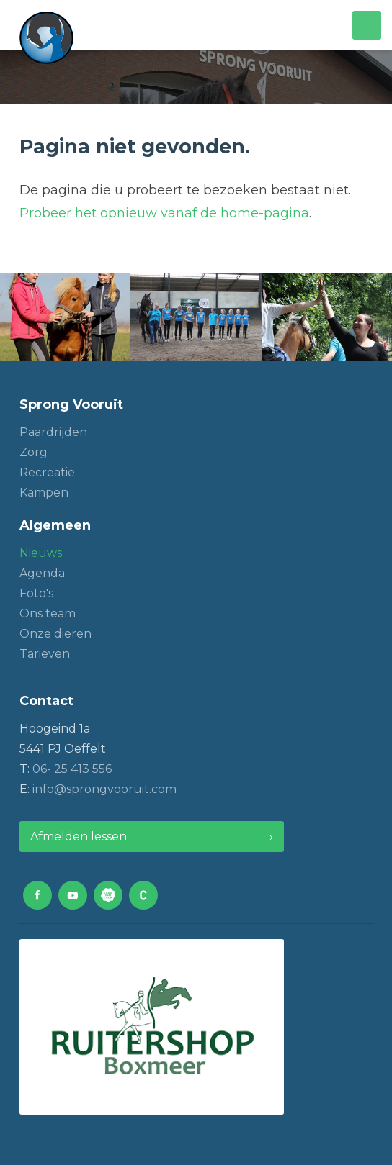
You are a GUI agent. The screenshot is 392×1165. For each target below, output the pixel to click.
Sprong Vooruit (71, 404)
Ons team (47, 613)
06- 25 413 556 (72, 769)
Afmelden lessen (78, 836)
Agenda (42, 573)
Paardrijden (53, 432)
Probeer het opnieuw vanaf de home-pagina (164, 213)
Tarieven (44, 654)
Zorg (33, 452)
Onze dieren (55, 633)
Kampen (43, 492)
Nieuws (40, 553)
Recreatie (47, 472)
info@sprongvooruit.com (104, 789)
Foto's (36, 593)
